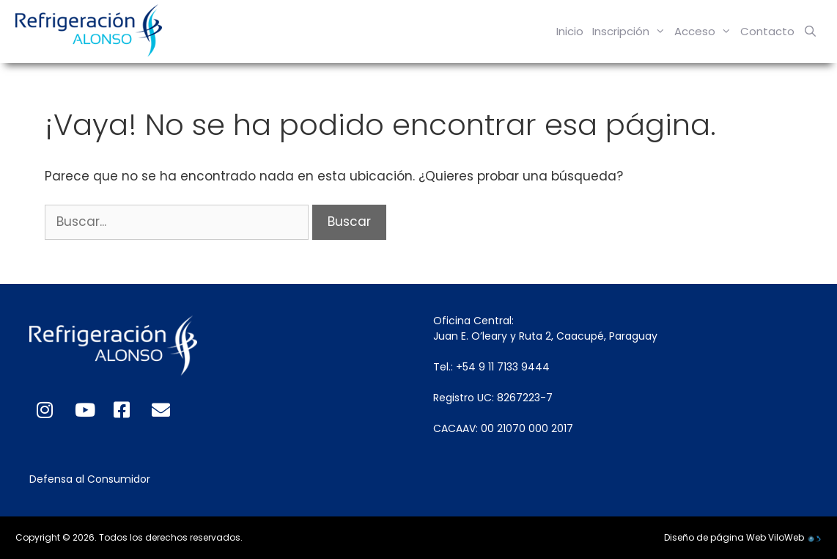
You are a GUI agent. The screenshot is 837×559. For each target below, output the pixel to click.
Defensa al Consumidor (89, 479)
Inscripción (631, 31)
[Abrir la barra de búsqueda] (810, 31)
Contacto (767, 31)
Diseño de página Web (715, 537)
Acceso (705, 31)
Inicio (569, 31)
